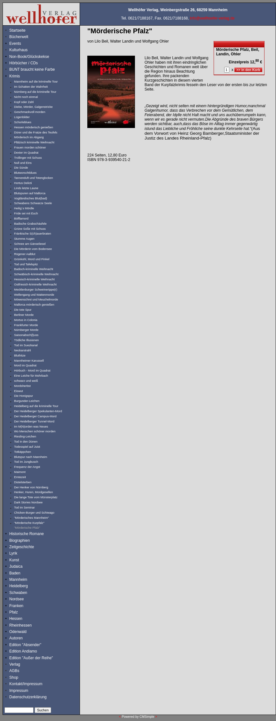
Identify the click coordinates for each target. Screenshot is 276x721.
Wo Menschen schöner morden (34, 431)
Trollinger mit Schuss (28, 157)
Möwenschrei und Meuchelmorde (36, 299)
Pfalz (13, 612)
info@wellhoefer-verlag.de (212, 18)
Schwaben (18, 592)
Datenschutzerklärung (28, 697)
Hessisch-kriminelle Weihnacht (34, 279)
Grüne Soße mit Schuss (30, 228)
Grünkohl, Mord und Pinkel (31, 259)
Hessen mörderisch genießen (33, 127)
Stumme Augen (24, 238)
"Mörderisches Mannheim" (31, 517)
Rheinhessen (20, 625)
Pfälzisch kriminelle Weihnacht (34, 142)
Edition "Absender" (25, 645)
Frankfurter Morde (26, 325)
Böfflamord (21, 218)
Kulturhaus (23, 50)
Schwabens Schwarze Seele (33, 203)
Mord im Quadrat (25, 365)
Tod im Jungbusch (26, 461)
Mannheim (18, 579)
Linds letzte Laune (26, 188)
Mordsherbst (22, 386)
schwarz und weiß (26, 380)
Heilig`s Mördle (24, 208)
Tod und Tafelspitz (26, 264)
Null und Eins (23, 162)
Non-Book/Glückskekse (29, 56)
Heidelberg (18, 586)
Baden (14, 573)
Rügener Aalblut (24, 254)
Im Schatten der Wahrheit (31, 86)
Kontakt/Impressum (25, 684)
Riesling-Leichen (25, 436)
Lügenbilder (22, 117)
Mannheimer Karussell (29, 360)
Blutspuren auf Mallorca (29, 193)
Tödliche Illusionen (26, 340)
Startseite (17, 30)
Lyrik (13, 553)
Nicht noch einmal (26, 97)
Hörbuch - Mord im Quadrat (32, 370)
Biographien (19, 540)
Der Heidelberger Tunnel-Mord (34, 421)
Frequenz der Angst (27, 467)
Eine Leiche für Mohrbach (31, 375)
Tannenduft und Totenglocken (33, 178)
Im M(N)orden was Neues (31, 426)
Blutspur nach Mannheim (30, 457)
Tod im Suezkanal (26, 345)
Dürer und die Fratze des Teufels (35, 132)
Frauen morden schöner (30, 147)
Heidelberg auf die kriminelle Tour (36, 406)
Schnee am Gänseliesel (30, 243)
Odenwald (18, 631)
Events (22, 43)
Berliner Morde (24, 314)
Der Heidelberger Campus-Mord (35, 416)
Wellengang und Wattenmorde (34, 294)
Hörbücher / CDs (23, 63)
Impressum (18, 690)
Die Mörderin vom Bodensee (33, 249)
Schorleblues (22, 122)
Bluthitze (20, 355)
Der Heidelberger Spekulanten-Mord (38, 411)
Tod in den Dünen (25, 441)
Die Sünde (21, 167)
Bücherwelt (18, 37)
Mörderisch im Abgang (29, 137)
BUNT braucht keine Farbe (32, 69)
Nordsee (16, 599)
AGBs (14, 671)
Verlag (14, 664)
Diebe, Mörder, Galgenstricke (33, 106)
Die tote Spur (22, 309)
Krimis (14, 76)
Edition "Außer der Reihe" (31, 658)
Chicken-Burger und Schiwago (34, 512)
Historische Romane (26, 534)
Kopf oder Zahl (24, 102)
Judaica (15, 566)
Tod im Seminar (24, 507)
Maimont (20, 472)
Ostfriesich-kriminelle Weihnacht (35, 284)
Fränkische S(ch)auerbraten (32, 233)
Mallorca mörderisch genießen (34, 304)
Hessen (15, 618)
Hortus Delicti (23, 183)
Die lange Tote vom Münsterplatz (36, 497)
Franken (16, 606)
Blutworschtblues (25, 172)
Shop (13, 677)
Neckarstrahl (22, 350)
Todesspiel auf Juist (27, 446)
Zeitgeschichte (21, 547)
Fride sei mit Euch (26, 213)
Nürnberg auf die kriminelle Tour (35, 91)
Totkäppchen (22, 451)
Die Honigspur (23, 395)
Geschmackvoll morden (29, 112)
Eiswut (18, 391)
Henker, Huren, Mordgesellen (33, 492)
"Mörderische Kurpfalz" (29, 523)
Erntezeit (20, 477)
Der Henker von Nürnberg (31, 487)
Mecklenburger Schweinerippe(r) (35, 289)
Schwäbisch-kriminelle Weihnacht (36, 274)
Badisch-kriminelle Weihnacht (33, 269)
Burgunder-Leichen (26, 401)
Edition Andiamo (23, 651)
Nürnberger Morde (26, 330)
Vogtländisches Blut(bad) (30, 198)
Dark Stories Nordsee (28, 502)
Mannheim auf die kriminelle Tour (36, 81)
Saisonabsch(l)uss (26, 335)
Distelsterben (22, 482)
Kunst (14, 560)
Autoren (16, 638)
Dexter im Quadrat (26, 152)
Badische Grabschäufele (30, 223)
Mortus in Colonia (25, 320)
